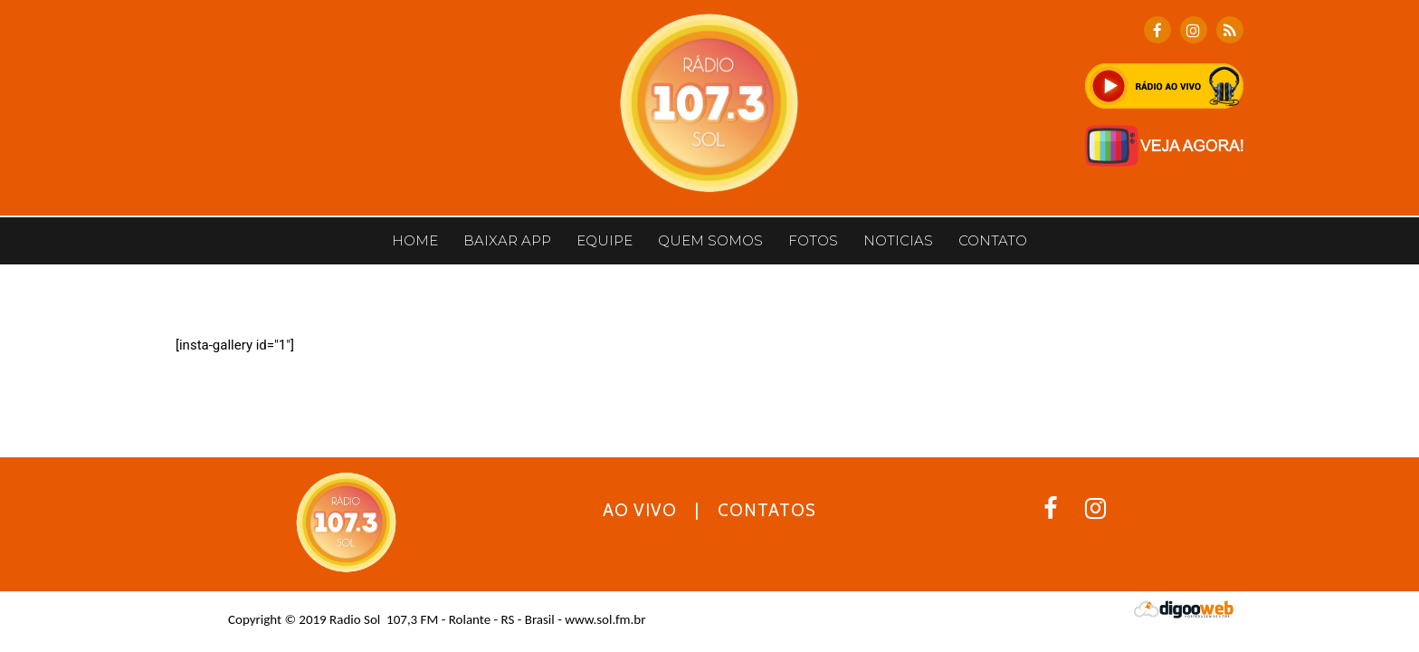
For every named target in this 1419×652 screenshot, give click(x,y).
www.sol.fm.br (605, 619)
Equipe (604, 240)
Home (415, 240)
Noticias (898, 240)
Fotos (813, 240)
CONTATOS (767, 510)
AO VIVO (640, 510)
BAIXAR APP (507, 240)
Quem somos (710, 240)
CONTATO (992, 240)
